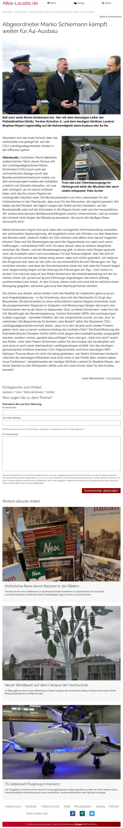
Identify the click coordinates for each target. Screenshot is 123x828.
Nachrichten (20, 12)
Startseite (7, 12)
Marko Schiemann (33, 392)
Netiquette (38, 483)
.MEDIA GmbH (86, 824)
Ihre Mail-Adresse (11, 418)
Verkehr (50, 392)
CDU (18, 392)
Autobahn (7, 392)
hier (12, 483)
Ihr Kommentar (10, 434)
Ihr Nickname (9, 407)
